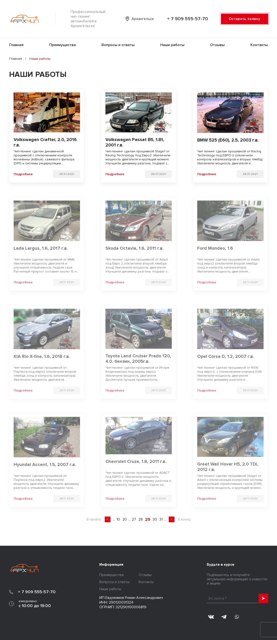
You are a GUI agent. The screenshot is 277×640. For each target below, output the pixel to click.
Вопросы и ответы (118, 45)
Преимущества (62, 45)
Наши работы (172, 45)
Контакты (259, 45)
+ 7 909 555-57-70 (187, 19)
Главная (16, 45)
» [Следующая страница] (171, 519)
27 (134, 519)
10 (118, 519)
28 (140, 519)
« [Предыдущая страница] (107, 519)
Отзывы (217, 45)
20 (124, 519)
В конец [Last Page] (184, 519)
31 (161, 519)
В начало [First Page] (94, 519)
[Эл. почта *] (237, 598)
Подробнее (23, 174)
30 (155, 519)
